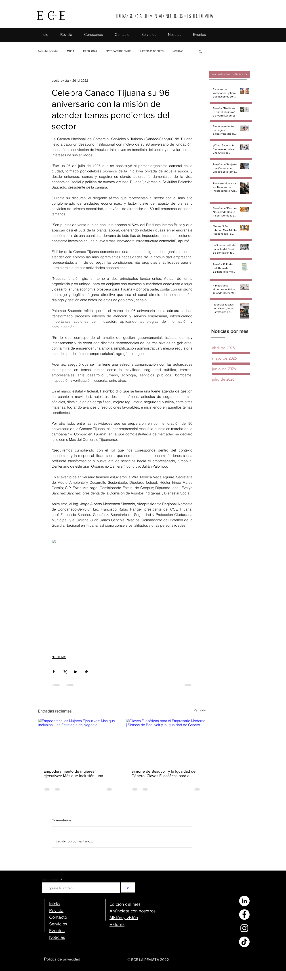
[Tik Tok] (244, 942)
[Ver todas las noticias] (229, 74)
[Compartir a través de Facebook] (54, 671)
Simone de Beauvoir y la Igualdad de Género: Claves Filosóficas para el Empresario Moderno (163, 773)
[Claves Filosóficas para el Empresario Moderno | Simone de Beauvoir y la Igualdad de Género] (166, 741)
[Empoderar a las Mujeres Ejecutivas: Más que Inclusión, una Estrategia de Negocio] (78, 741)
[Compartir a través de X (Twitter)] (65, 671)
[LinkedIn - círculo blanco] (244, 901)
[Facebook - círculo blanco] (244, 914)
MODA (70, 51)
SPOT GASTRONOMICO (118, 51)
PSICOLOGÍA (90, 51)
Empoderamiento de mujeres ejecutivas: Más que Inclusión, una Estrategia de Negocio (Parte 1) (73, 773)
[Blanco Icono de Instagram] (244, 928)
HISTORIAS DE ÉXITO (152, 51)
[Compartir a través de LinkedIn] (76, 671)
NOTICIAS (177, 51)
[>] (128, 887)
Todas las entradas (48, 51)
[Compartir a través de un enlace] (86, 671)
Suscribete (50, 880)
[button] (200, 51)
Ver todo (200, 710)
